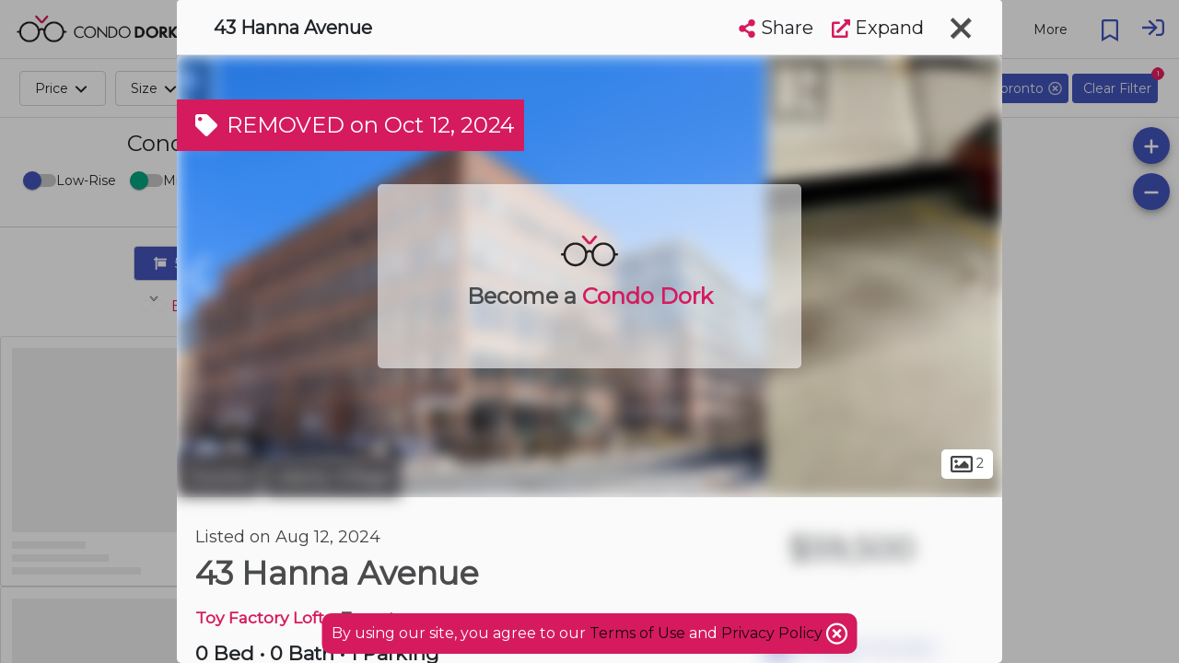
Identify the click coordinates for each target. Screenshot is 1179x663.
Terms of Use (637, 633)
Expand (878, 28)
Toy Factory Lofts (264, 617)
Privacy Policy (773, 633)
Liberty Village (332, 477)
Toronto (218, 477)
